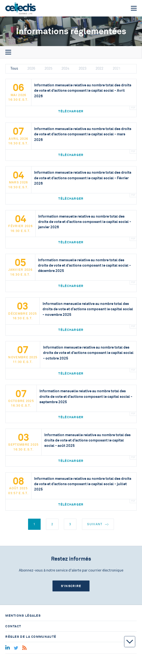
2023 (82, 68)
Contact (13, 626)
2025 (48, 68)
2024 (65, 68)
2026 (31, 68)
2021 (116, 68)
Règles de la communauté (30, 636)
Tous (14, 68)
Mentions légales (23, 615)
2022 (99, 68)
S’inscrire (71, 586)
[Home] (20, 8)
